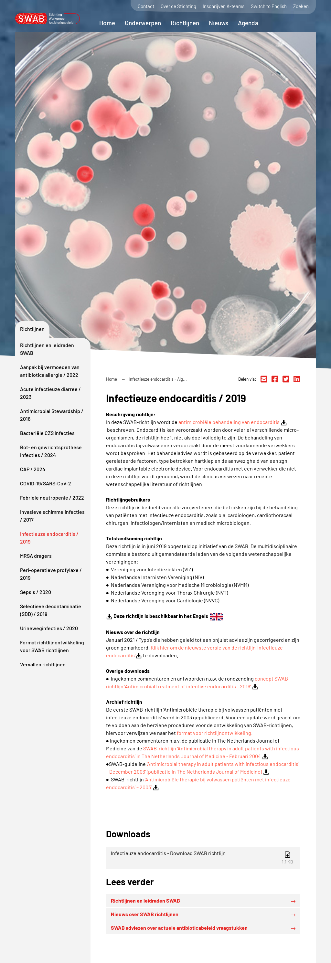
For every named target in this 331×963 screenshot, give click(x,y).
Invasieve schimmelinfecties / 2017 (52, 516)
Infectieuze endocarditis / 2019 (49, 538)
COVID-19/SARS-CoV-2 (45, 483)
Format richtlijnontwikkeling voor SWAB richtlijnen (52, 646)
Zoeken (301, 6)
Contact (146, 6)
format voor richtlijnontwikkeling (214, 733)
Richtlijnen (185, 22)
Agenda (248, 22)
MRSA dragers (36, 556)
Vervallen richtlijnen (43, 664)
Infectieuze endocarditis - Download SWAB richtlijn (204, 857)
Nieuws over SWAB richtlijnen (144, 914)
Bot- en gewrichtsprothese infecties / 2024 (51, 451)
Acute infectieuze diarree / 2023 (50, 393)
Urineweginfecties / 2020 (49, 628)
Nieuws (218, 22)
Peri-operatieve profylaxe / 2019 (51, 574)
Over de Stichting (178, 6)
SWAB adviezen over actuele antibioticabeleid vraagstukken (179, 928)
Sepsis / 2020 (35, 592)
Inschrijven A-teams (223, 6)
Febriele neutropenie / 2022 (52, 497)
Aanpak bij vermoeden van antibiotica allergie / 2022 (50, 371)
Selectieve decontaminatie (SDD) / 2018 (50, 610)
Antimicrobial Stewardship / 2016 (51, 415)
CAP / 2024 (32, 469)
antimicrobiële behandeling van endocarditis (232, 422)
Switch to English (269, 6)
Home (107, 22)
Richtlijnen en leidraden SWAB (47, 349)
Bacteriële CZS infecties (47, 433)
